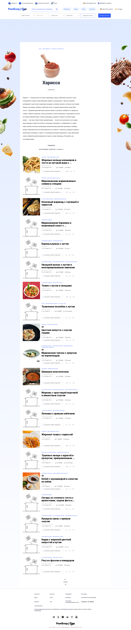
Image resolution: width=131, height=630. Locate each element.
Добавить (105, 3)
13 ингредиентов (48, 167)
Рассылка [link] (84, 594)
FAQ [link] (51, 601)
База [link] (51, 597)
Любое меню (73, 15)
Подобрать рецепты (104, 15)
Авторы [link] (52, 594)
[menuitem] (12, 3)
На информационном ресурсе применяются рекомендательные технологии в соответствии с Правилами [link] (63, 610)
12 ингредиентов (48, 248)
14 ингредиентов (48, 230)
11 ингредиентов (48, 337)
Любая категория (27, 15)
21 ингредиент (47, 311)
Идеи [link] (35, 597)
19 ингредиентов (48, 360)
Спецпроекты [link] (38, 605)
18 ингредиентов (48, 272)
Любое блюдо (42, 15)
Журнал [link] (36, 601)
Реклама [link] (68, 597)
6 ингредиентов (47, 526)
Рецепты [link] (37, 594)
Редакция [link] (68, 594)
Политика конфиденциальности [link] (72, 602)
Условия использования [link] (88, 597)
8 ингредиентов (47, 188)
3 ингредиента (47, 439)
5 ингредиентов (47, 209)
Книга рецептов (89, 3)
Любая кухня (57, 15)
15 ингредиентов (48, 505)
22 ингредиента (47, 462)
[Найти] (56, 9)
